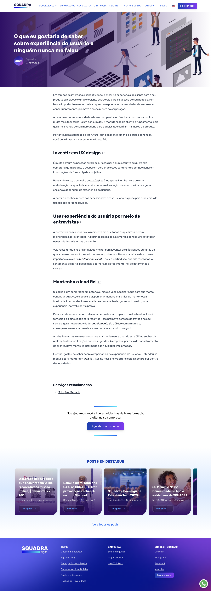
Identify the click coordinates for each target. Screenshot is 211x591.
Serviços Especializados (74, 563)
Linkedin (159, 551)
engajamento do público (107, 323)
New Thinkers (115, 563)
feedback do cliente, (91, 259)
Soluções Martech (69, 392)
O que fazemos (48, 5)
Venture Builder (133, 6)
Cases (103, 6)
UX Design (96, 180)
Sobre (163, 6)
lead (86, 358)
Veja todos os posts (105, 524)
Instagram (160, 557)
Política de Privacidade (73, 581)
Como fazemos (67, 6)
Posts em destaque (71, 575)
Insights (115, 5)
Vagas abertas (115, 557)
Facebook (160, 563)
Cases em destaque (71, 551)
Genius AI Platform (87, 6)
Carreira (151, 5)
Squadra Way (68, 557)
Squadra (31, 59)
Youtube (159, 569)
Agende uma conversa (105, 426)
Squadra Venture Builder (74, 569)
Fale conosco (187, 5)
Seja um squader (117, 551)
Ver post (29, 508)
